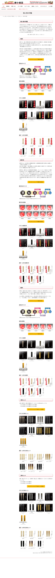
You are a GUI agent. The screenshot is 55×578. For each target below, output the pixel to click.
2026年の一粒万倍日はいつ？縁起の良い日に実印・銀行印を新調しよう (11, 120)
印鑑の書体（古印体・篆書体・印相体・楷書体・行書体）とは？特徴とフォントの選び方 (9, 42)
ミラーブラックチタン (23, 119)
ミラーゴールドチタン (49, 119)
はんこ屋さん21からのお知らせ (11, 27)
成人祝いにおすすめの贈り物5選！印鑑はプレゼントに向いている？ (11, 111)
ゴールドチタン (40, 119)
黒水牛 (40, 283)
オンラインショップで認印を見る (36, 300)
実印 (28, 34)
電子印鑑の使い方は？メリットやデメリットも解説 (11, 96)
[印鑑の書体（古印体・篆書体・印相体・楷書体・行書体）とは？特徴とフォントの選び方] (4, 103)
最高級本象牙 (40, 273)
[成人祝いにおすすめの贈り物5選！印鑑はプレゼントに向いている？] (4, 111)
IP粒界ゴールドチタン (23, 130)
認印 (34, 34)
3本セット (38, 34)
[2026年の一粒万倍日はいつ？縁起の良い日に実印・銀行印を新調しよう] (4, 120)
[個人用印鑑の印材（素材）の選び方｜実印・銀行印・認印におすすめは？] (4, 87)
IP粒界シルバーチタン (40, 108)
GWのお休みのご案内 (11, 9)
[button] (23, 9)
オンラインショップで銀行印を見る (36, 182)
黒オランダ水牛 (23, 283)
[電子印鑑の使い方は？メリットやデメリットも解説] (4, 96)
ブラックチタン (49, 108)
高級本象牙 (32, 273)
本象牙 (23, 273)
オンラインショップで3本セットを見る (36, 409)
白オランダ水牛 (49, 273)
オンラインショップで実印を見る (36, 59)
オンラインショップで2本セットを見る (36, 486)
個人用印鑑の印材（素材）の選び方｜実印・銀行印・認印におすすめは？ (9, 30)
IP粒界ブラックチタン (32, 119)
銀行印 (31, 34)
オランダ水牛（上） (32, 283)
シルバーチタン (23, 108)
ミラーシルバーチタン (32, 108)
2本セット (42, 34)
